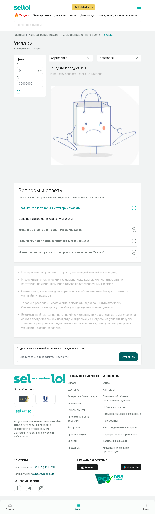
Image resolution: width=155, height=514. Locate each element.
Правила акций (77, 434)
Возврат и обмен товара (82, 396)
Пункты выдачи (77, 410)
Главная (19, 34)
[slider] (18, 92)
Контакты (109, 389)
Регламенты (110, 420)
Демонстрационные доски (81, 34)
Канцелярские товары (43, 34)
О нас (106, 382)
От (18, 64)
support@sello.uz (43, 473)
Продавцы (74, 447)
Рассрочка (74, 427)
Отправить (128, 356)
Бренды (72, 440)
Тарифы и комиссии (115, 440)
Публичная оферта (114, 407)
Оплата (72, 382)
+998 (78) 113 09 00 (44, 467)
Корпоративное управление (120, 434)
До (18, 77)
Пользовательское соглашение (122, 413)
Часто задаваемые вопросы (120, 427)
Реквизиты (74, 403)
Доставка (73, 389)
